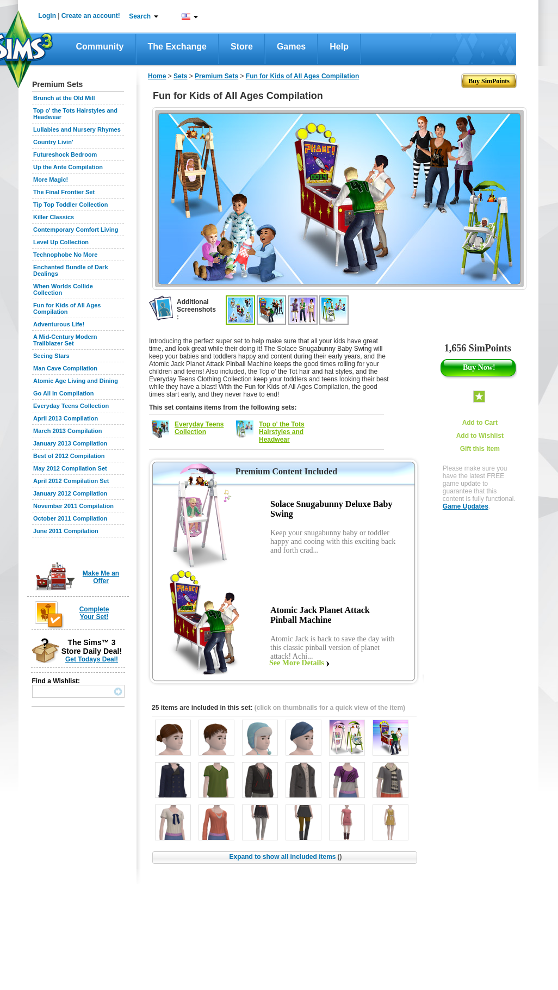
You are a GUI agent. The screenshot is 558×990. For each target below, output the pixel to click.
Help (339, 46)
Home (157, 76)
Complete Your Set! (94, 613)
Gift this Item (480, 449)
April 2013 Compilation (65, 418)
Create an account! (90, 16)
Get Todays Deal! (91, 659)
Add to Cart (480, 422)
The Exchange (177, 46)
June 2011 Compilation (65, 531)
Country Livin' (53, 142)
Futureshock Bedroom (65, 154)
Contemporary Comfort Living (75, 229)
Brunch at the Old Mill (64, 98)
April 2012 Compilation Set (71, 481)
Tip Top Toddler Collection (70, 204)
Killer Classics (53, 217)
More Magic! (50, 179)
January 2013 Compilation (70, 443)
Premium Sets (216, 76)
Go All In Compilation (63, 393)
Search (140, 16)
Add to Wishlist (480, 436)
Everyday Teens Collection (71, 406)
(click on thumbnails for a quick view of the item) (330, 707)
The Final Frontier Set (64, 192)
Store (242, 46)
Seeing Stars (51, 355)
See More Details (296, 663)
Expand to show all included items (285, 857)
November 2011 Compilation (73, 506)
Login (47, 16)
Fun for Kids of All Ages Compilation (67, 308)
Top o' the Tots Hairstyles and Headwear (282, 431)
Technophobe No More (65, 254)
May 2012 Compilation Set (70, 468)
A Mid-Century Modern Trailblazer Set (65, 339)
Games (291, 46)
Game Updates (465, 506)
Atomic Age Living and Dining (75, 381)
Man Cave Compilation (65, 368)
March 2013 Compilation (67, 431)
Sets (180, 76)
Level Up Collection (61, 242)
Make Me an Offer (101, 577)
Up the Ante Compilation (68, 167)
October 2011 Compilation (70, 518)
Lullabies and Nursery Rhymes (77, 129)
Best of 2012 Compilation (68, 456)
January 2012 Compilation (70, 493)
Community (100, 46)
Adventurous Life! (58, 324)
